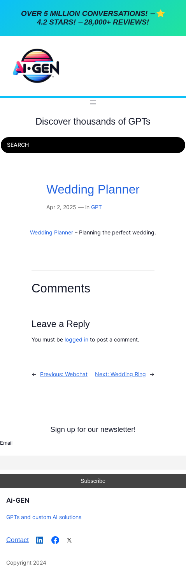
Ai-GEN (18, 500)
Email (6, 443)
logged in (76, 339)
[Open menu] (93, 102)
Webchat (76, 374)
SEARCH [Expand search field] (18, 144)
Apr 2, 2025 (61, 207)
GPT (96, 207)
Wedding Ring (128, 374)
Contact (17, 540)
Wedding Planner (93, 189)
